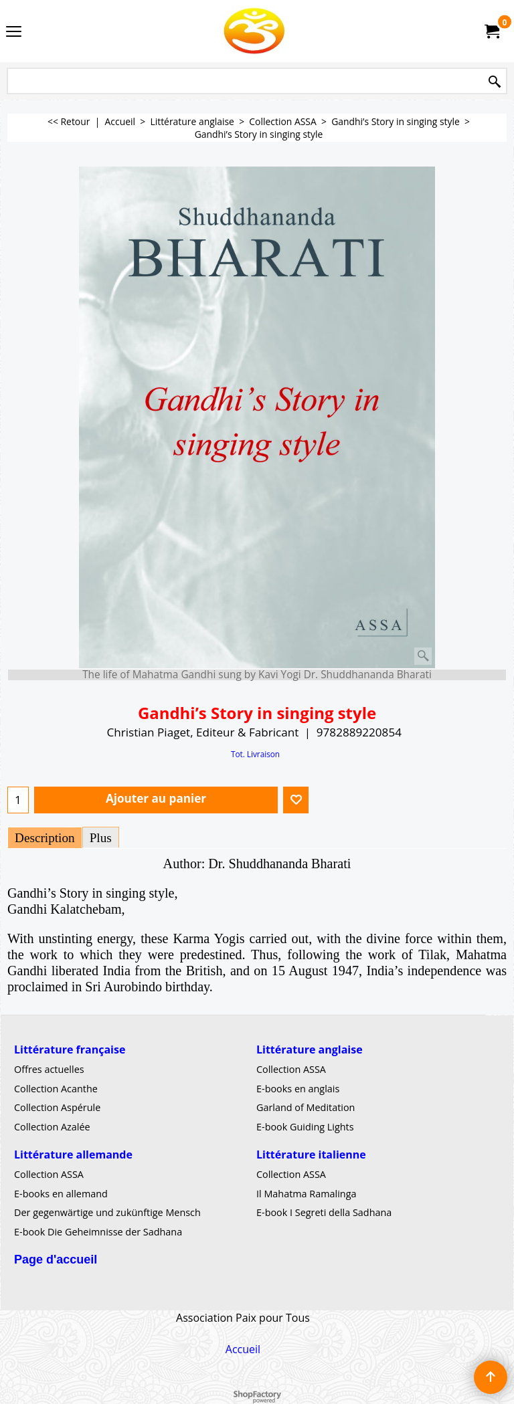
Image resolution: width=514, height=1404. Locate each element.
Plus (101, 838)
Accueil (243, 1349)
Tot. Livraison (255, 753)
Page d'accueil (55, 1259)
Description (45, 838)
